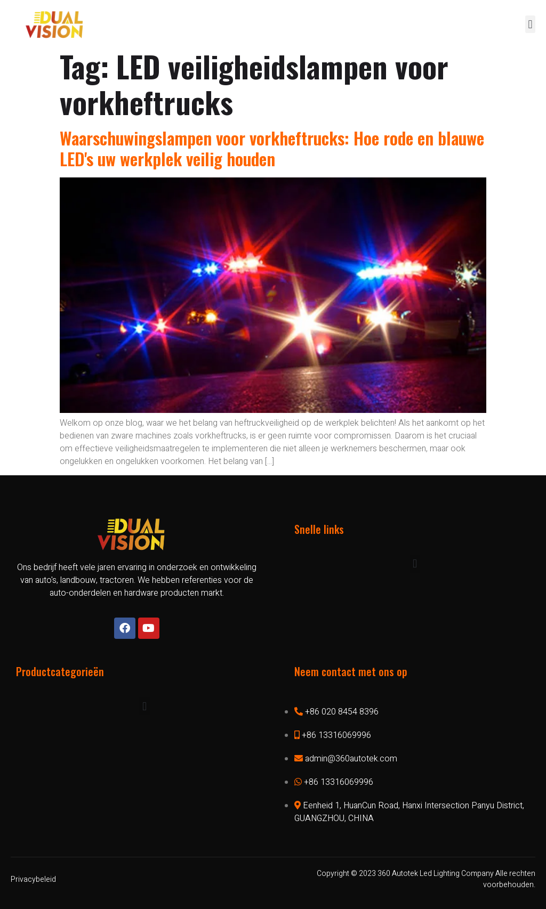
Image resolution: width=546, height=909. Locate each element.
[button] (530, 24)
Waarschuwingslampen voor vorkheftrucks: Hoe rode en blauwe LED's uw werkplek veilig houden (272, 148)
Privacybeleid (33, 879)
